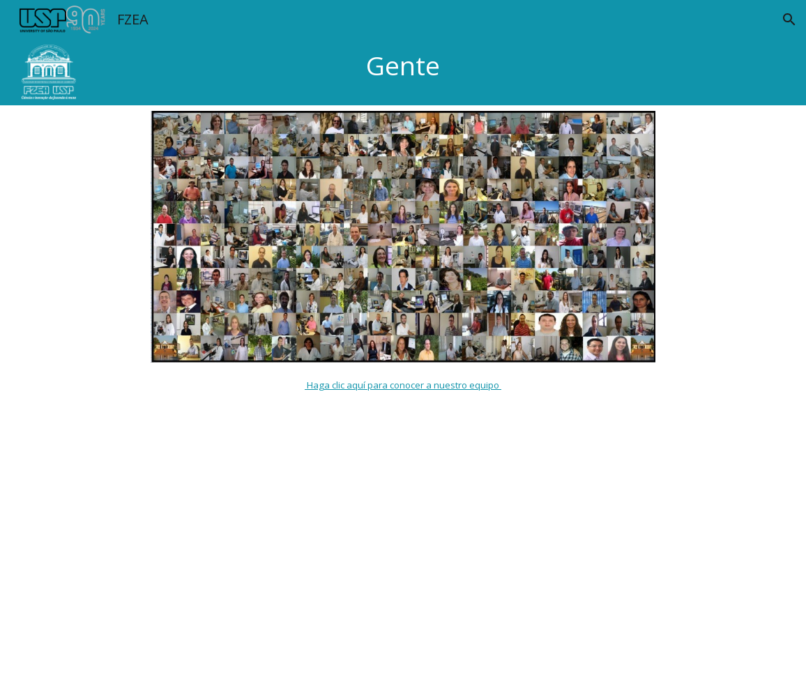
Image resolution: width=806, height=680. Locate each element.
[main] (403, 66)
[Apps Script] (403, 540)
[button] (789, 19)
